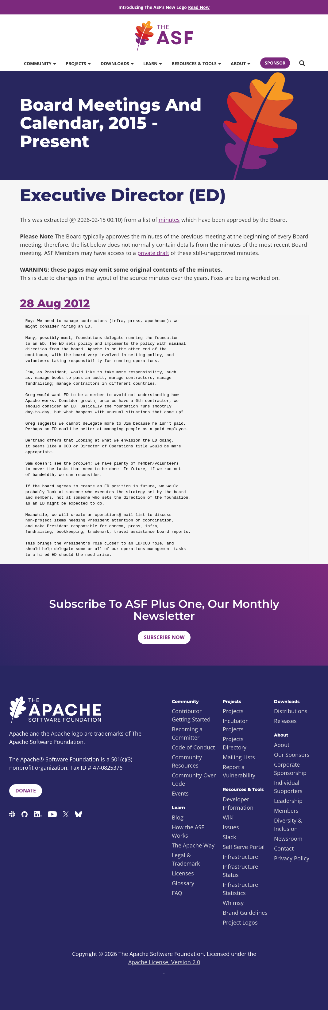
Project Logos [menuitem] (240, 922)
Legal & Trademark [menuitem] (186, 859)
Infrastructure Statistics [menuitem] (240, 889)
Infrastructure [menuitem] (240, 856)
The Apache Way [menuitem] (193, 845)
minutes (169, 219)
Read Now (199, 7)
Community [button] (40, 63)
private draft (153, 253)
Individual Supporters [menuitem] (288, 787)
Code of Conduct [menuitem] (193, 747)
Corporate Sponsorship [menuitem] (290, 768)
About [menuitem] (281, 745)
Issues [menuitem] (231, 827)
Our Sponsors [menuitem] (292, 754)
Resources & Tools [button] (196, 63)
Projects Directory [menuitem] (234, 743)
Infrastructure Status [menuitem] (240, 870)
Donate (25, 790)
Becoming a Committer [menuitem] (187, 733)
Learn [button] (152, 63)
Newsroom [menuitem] (288, 838)
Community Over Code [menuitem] (194, 779)
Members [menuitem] (286, 810)
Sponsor (275, 63)
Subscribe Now (164, 637)
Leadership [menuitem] (288, 800)
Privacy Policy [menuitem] (291, 858)
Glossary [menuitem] (183, 883)
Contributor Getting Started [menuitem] (191, 715)
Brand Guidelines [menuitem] (245, 912)
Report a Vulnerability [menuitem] (239, 771)
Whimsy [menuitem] (233, 902)
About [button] (240, 63)
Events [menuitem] (180, 793)
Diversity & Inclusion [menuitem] (288, 824)
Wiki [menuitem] (228, 817)
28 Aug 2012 (55, 303)
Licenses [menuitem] (183, 873)
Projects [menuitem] (233, 711)
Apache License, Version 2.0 (164, 962)
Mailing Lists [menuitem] (239, 757)
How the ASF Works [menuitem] (188, 831)
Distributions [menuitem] (290, 711)
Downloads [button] (117, 63)
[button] (302, 63)
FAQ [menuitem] (177, 893)
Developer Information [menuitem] (238, 803)
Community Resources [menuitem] (187, 761)
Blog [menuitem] (177, 817)
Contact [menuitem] (284, 848)
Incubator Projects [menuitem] (235, 725)
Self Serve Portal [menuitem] (244, 847)
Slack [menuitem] (229, 837)
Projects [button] (78, 63)
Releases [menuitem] (285, 721)
